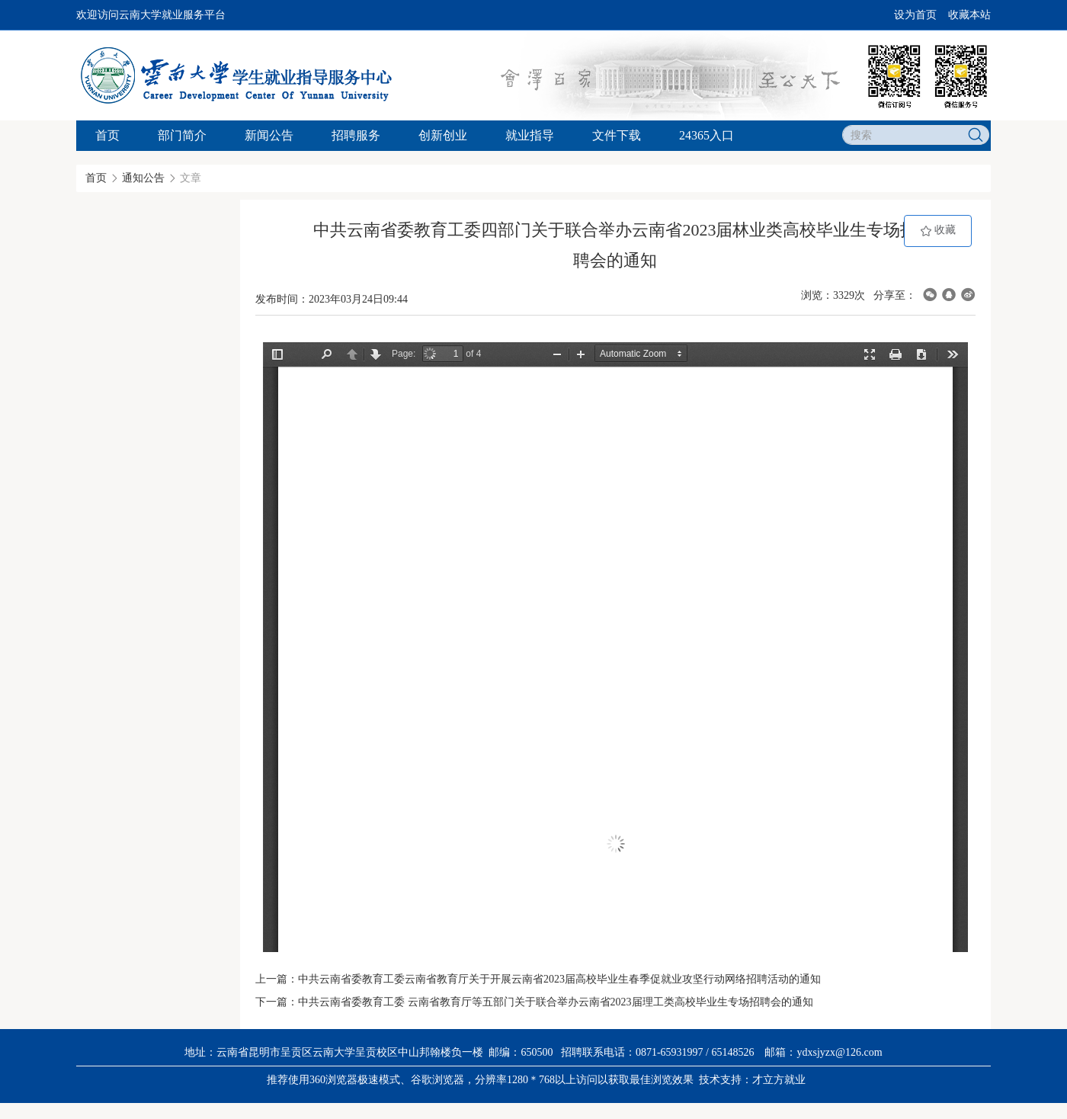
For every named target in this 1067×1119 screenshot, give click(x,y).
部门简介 (182, 135)
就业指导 (529, 135)
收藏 (938, 230)
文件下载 (616, 135)
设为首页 (915, 15)
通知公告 (143, 178)
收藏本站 (969, 15)
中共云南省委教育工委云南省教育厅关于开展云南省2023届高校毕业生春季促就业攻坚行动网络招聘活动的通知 (559, 979)
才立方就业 (779, 1079)
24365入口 (706, 135)
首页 (107, 135)
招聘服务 (356, 135)
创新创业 (442, 135)
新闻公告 (269, 135)
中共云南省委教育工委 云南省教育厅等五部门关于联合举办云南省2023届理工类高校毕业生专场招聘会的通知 (555, 1002)
